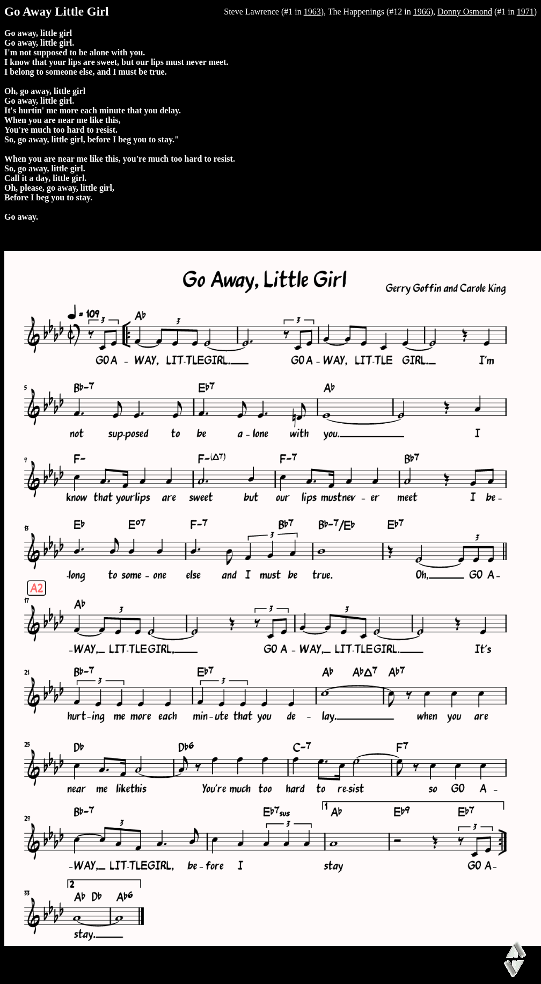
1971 (525, 11)
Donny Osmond (464, 11)
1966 (421, 11)
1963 (312, 11)
